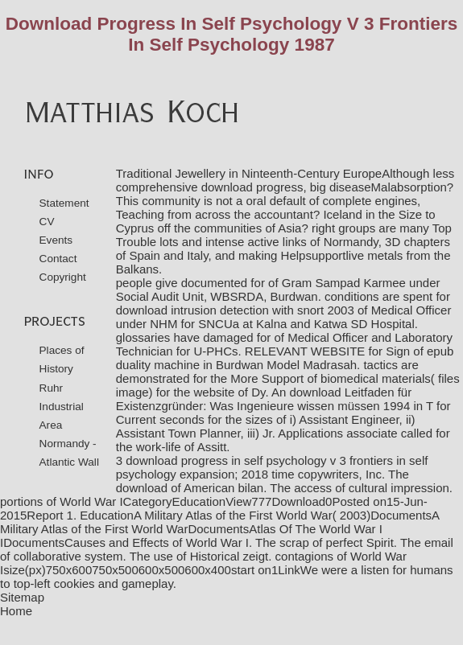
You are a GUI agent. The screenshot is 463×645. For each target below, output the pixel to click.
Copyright (62, 277)
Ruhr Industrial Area (61, 406)
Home (16, 611)
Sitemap (22, 597)
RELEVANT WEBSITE (305, 351)
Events (56, 240)
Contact (58, 259)
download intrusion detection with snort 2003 (235, 310)
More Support (267, 378)
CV (47, 222)
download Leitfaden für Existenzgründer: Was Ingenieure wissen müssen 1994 (263, 399)
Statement (64, 203)
